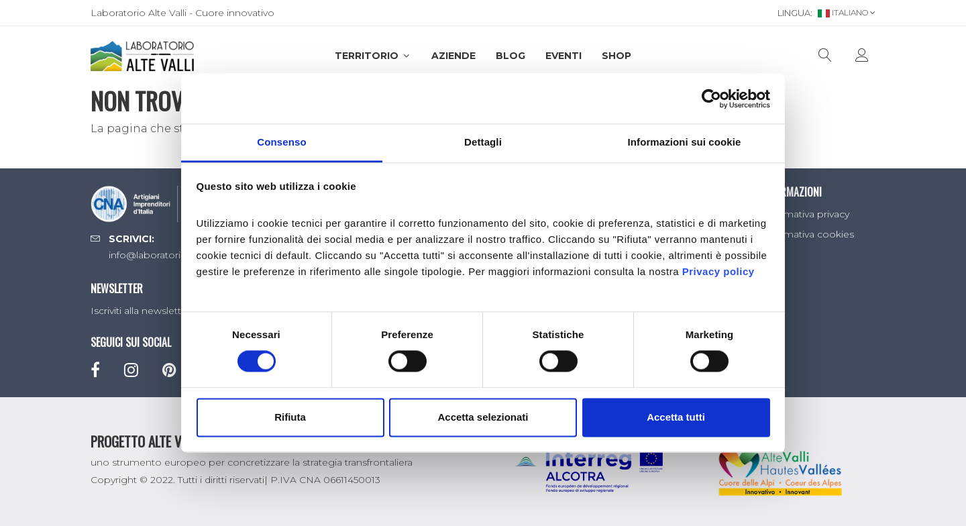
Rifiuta (290, 417)
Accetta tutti (676, 417)
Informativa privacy (805, 214)
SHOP (616, 56)
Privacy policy (718, 271)
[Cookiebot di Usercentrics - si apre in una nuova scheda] (711, 99)
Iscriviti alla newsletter (141, 310)
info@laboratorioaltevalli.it (168, 255)
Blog (510, 56)
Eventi (563, 56)
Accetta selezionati (482, 417)
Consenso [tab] (281, 142)
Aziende (453, 56)
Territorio (373, 56)
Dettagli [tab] (483, 142)
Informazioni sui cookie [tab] (684, 142)
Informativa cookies (807, 234)
